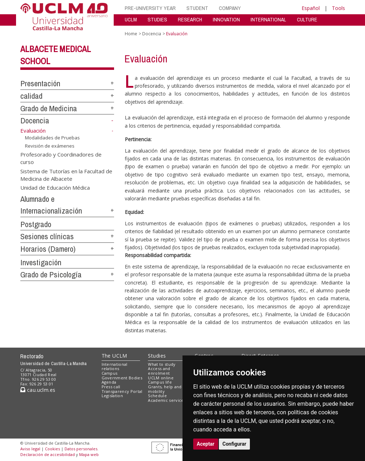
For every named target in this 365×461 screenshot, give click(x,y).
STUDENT (197, 8)
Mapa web (89, 454)
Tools (338, 8)
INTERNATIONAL (268, 19)
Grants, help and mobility (164, 389)
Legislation (112, 395)
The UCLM (114, 355)
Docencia (34, 120)
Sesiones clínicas (47, 236)
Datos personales (81, 448)
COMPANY (230, 8)
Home (131, 34)
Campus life (160, 382)
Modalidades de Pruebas (52, 137)
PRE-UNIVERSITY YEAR (150, 8)
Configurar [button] (234, 444)
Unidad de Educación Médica (55, 187)
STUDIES (157, 19)
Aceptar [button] (206, 444)
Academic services (167, 400)
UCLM (131, 19)
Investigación (40, 262)
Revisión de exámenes (49, 146)
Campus (110, 373)
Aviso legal (30, 448)
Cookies (52, 448)
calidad (31, 96)
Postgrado (35, 224)
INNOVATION (226, 19)
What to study (161, 364)
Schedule (157, 395)
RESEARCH (190, 19)
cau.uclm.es (37, 389)
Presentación (40, 83)
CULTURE (307, 19)
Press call (111, 386)
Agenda (109, 382)
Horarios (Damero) (48, 249)
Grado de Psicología (51, 274)
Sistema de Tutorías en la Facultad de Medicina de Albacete (66, 174)
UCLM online (161, 377)
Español (311, 8)
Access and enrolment (159, 371)
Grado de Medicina (48, 108)
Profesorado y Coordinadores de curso (61, 157)
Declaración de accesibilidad (47, 454)
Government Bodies (122, 377)
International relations (115, 367)
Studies (157, 355)
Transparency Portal (122, 391)
